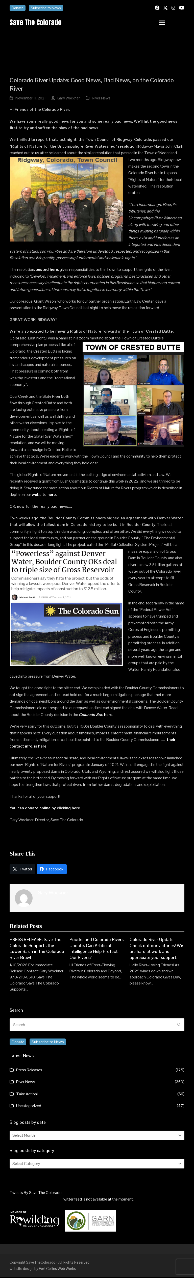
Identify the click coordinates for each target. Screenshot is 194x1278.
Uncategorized (28, 1107)
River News (101, 99)
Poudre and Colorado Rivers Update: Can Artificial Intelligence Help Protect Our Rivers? (96, 950)
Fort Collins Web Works (57, 1269)
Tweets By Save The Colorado (36, 1193)
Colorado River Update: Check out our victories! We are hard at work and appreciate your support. (156, 950)
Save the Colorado (38, 23)
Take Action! (27, 1095)
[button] (171, 23)
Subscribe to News (46, 8)
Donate (17, 8)
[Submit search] (179, 1025)
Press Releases (29, 1071)
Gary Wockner (68, 99)
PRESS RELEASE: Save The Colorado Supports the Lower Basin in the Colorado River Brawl (37, 950)
